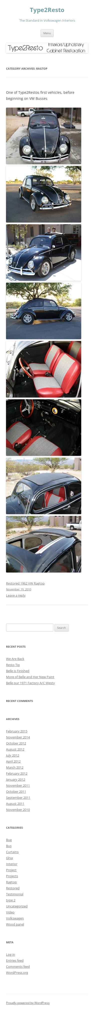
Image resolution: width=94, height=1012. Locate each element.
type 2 (10, 900)
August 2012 (15, 749)
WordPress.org (17, 972)
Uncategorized (17, 906)
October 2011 (16, 791)
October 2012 (16, 743)
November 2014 (18, 737)
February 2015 (16, 731)
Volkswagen (15, 918)
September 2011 (18, 797)
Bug (9, 840)
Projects (12, 876)
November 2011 (18, 785)
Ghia (9, 858)
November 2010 (18, 809)
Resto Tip (13, 665)
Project (11, 870)
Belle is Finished (17, 671)
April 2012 (13, 761)
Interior (11, 864)
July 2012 (12, 755)
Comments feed (18, 966)
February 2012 (16, 773)
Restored (13, 888)
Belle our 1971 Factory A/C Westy (30, 683)
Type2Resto (47, 10)
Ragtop (11, 882)
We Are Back (15, 658)
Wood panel (15, 924)
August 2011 (15, 803)
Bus (9, 846)
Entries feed (15, 960)
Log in (10, 954)
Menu (47, 33)
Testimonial (14, 894)
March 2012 (14, 767)
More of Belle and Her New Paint (30, 677)
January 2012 (15, 779)
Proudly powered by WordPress (28, 1003)
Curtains (12, 852)
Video (10, 912)
